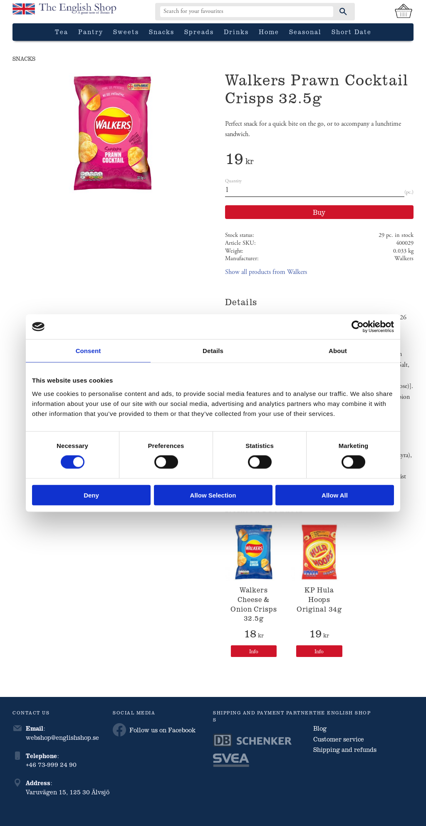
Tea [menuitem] (61, 31)
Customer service (338, 739)
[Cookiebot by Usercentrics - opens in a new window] (357, 327)
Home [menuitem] (269, 31)
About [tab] (338, 350)
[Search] (343, 11)
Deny (91, 494)
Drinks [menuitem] (236, 31)
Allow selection (213, 494)
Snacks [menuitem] (161, 31)
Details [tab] (213, 350)
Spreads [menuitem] (199, 31)
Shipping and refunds (344, 749)
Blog (320, 728)
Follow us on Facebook (154, 729)
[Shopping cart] (404, 12)
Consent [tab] (88, 350)
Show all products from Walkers (266, 272)
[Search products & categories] (246, 11)
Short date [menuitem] (352, 31)
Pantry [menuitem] (90, 31)
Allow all (335, 494)
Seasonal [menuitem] (305, 31)
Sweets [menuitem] (126, 31)
